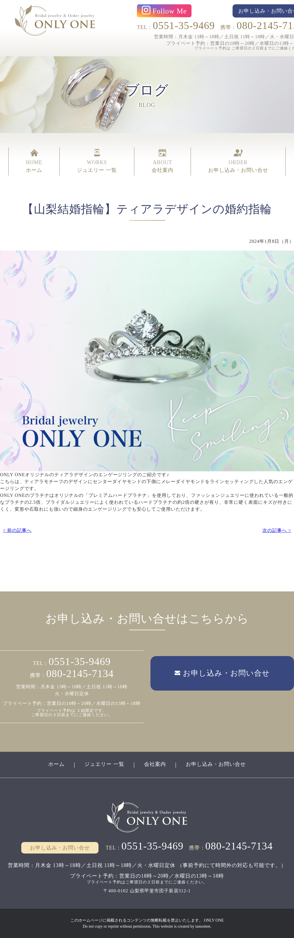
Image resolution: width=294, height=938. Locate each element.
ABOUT (162, 161)
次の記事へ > (276, 530)
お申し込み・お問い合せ (216, 764)
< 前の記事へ (17, 530)
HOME (34, 161)
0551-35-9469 (184, 25)
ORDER (238, 161)
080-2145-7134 (80, 673)
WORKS (97, 161)
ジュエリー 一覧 (104, 764)
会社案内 (155, 764)
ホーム (56, 764)
